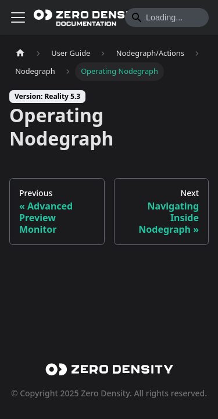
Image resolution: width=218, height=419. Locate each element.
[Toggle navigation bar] (18, 17)
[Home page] (20, 53)
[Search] (167, 17)
